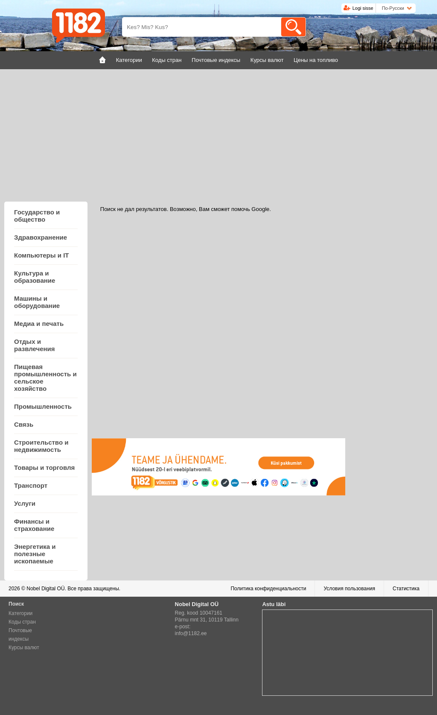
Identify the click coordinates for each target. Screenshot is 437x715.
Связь (23, 424)
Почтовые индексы (20, 634)
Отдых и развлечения (34, 345)
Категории (20, 613)
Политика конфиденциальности (268, 589)
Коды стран (22, 622)
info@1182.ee (191, 633)
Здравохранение (40, 237)
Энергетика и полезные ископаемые (34, 554)
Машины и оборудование (37, 302)
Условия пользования (349, 589)
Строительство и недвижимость (41, 446)
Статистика (406, 589)
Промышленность (43, 406)
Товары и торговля (44, 467)
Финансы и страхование (34, 525)
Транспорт (30, 485)
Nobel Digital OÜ (45, 589)
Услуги (24, 503)
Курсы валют (24, 648)
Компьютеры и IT (41, 255)
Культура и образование (34, 277)
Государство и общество (37, 215)
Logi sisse (363, 8)
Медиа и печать (39, 323)
